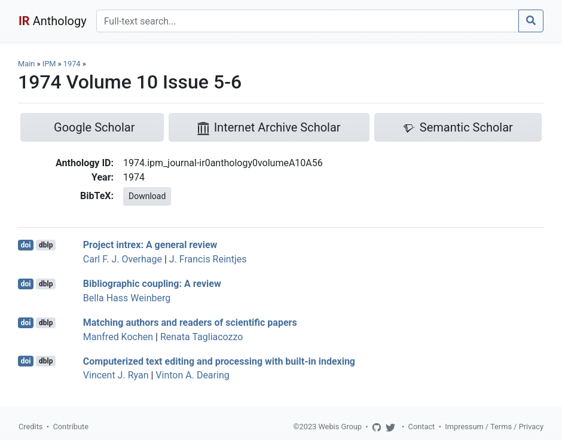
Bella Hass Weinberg (126, 298)
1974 (72, 63)
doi (26, 245)
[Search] (307, 21)
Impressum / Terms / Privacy (494, 426)
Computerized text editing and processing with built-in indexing (219, 360)
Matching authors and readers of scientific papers (190, 322)
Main (26, 63)
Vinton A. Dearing (192, 375)
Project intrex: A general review (150, 244)
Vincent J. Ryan (116, 375)
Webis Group (340, 426)
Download (147, 196)
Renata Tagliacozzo (201, 337)
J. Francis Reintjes (208, 259)
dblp (46, 245)
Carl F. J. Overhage (122, 259)
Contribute (70, 426)
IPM (49, 63)
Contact (421, 426)
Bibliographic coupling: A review (152, 283)
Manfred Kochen (118, 337)
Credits (30, 426)
